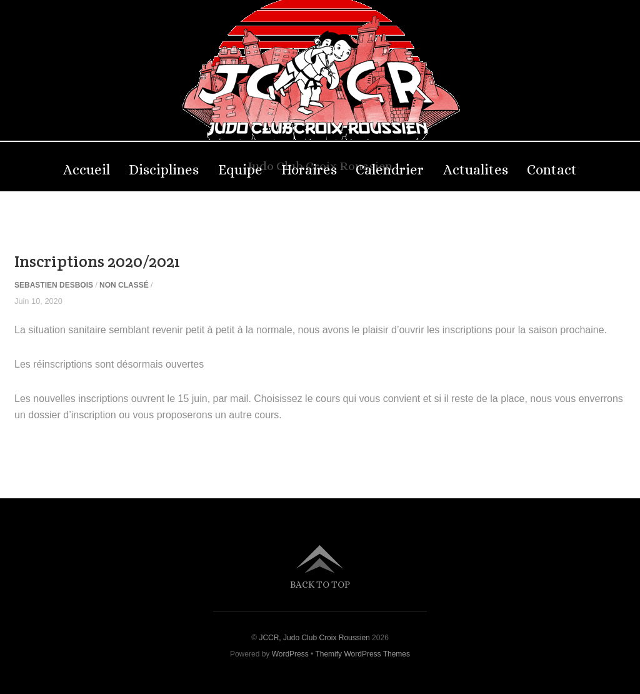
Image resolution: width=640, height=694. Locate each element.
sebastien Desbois (53, 285)
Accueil (86, 170)
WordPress (290, 654)
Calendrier (390, 170)
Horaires (309, 170)
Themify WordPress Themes (362, 654)
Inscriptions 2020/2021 (97, 261)
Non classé (124, 285)
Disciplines (164, 170)
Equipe (240, 170)
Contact (552, 170)
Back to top (320, 584)
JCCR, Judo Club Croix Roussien (314, 637)
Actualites (475, 170)
